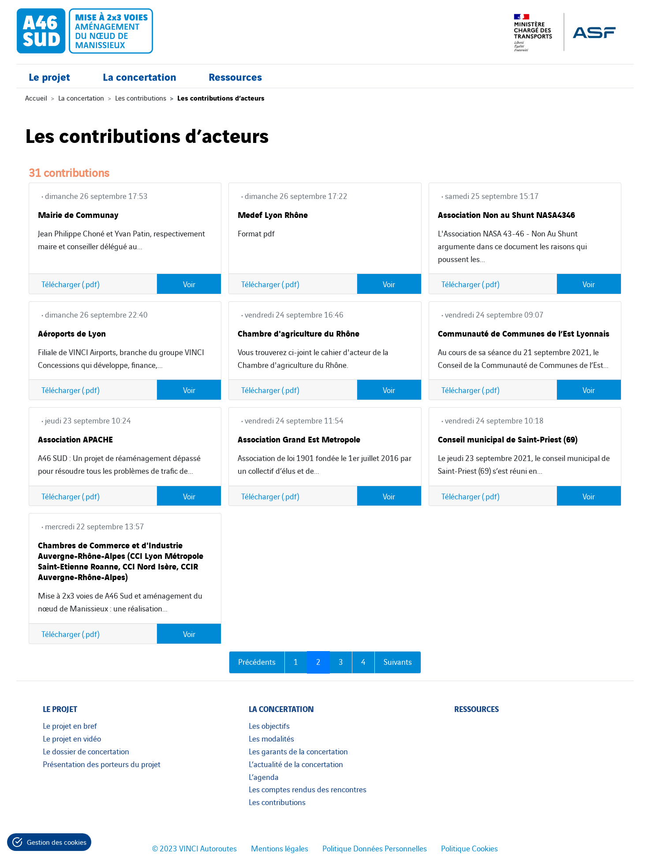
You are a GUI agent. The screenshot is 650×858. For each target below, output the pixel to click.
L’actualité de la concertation (296, 763)
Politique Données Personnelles (374, 848)
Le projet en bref (70, 725)
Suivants (398, 661)
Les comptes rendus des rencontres (307, 788)
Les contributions (140, 97)
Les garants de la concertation (298, 751)
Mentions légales (279, 848)
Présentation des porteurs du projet (102, 763)
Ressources (235, 78)
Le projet (49, 78)
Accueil (36, 97)
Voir (189, 283)
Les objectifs (269, 725)
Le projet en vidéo (72, 738)
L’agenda (264, 776)
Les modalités (271, 738)
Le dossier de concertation (86, 751)
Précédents (257, 661)
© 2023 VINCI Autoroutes (194, 848)
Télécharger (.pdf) (70, 283)
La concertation (139, 78)
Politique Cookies (469, 848)
